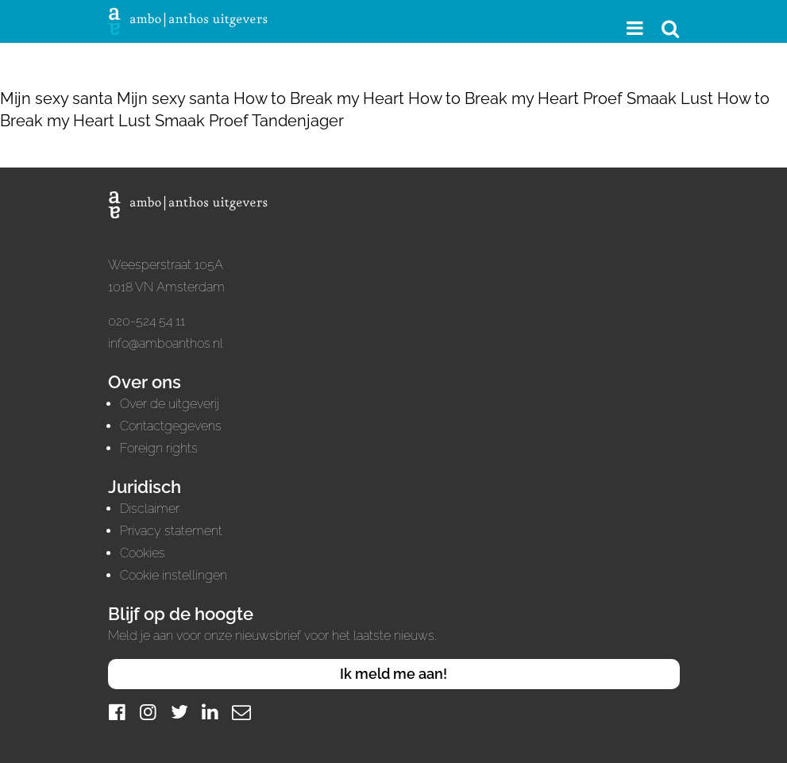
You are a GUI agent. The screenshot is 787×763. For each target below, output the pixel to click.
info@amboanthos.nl (165, 343)
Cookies (142, 553)
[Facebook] (117, 711)
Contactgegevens (171, 426)
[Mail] (241, 711)
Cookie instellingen (173, 575)
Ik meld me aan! (393, 673)
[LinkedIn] (210, 711)
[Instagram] (148, 711)
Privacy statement (171, 530)
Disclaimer (149, 508)
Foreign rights (159, 448)
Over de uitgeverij (169, 403)
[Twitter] (179, 711)
